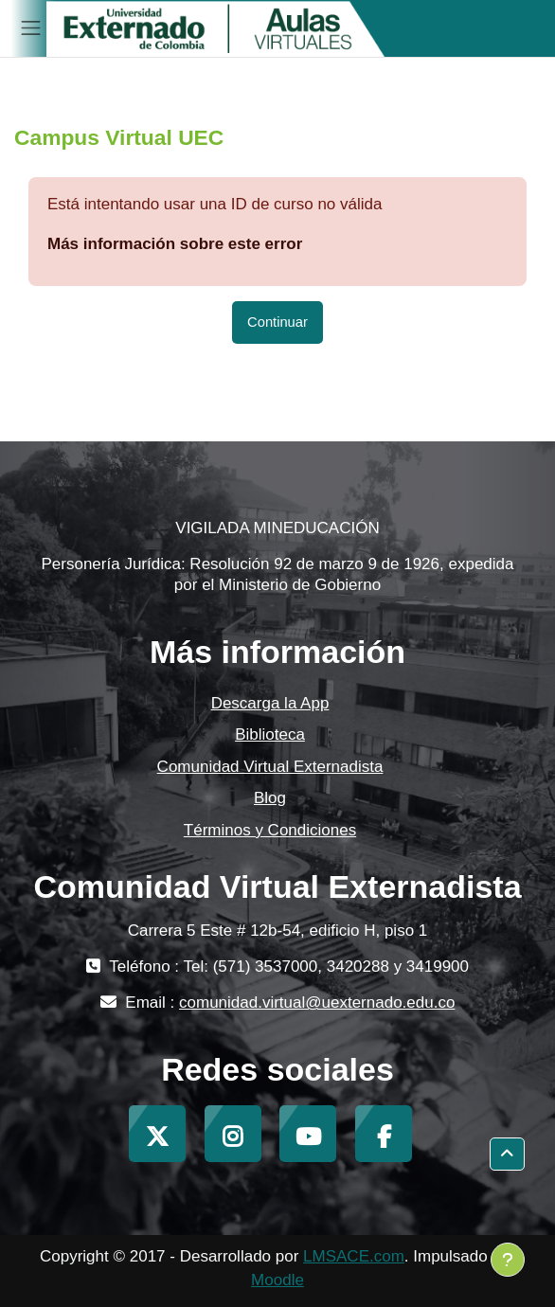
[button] (507, 1154)
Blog (270, 798)
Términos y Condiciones (270, 830)
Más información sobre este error (174, 244)
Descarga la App (270, 703)
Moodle (277, 1280)
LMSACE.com (353, 1256)
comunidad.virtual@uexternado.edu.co (317, 1003)
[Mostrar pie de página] (508, 1260)
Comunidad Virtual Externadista (270, 767)
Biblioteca (270, 734)
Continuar (277, 322)
